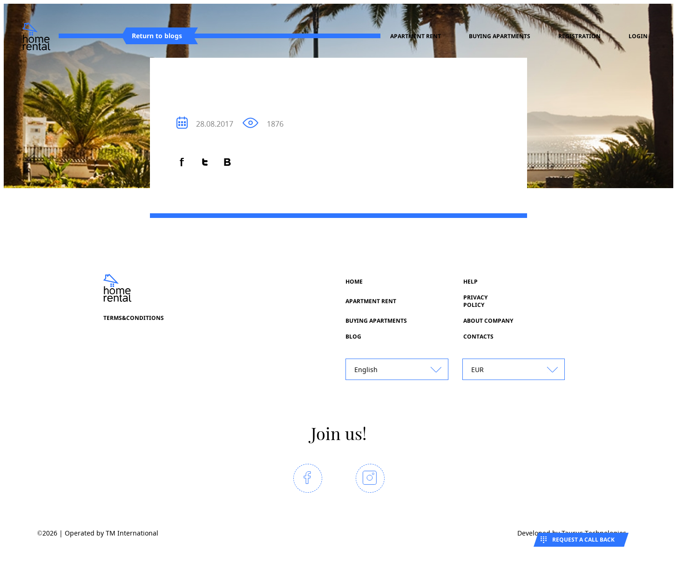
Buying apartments (499, 36)
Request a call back (583, 539)
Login (638, 36)
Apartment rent (415, 36)
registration (579, 36)
